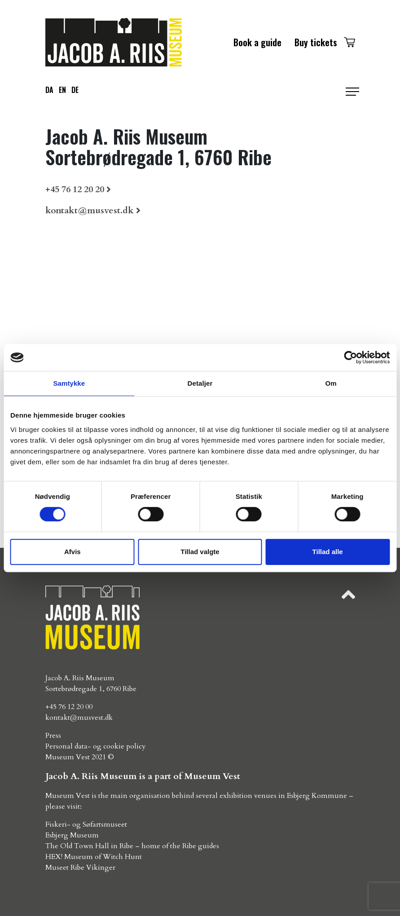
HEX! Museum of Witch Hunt (93, 857)
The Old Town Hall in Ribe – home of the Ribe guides (132, 846)
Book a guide (257, 42)
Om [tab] (331, 383)
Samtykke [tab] (69, 383)
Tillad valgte (199, 551)
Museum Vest (67, 757)
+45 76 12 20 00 (68, 707)
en (62, 89)
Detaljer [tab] (200, 383)
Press (53, 735)
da (49, 89)
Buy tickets (316, 42)
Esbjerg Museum (72, 835)
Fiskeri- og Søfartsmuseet (86, 824)
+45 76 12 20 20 (74, 189)
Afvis (72, 551)
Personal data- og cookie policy (95, 746)
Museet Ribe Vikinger (80, 867)
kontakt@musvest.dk (89, 210)
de (75, 89)
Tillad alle (327, 551)
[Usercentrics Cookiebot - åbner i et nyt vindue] (350, 357)
